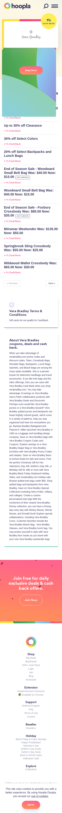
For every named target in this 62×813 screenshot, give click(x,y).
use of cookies (39, 796)
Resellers (31, 728)
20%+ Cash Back (31, 665)
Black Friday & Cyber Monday (31, 739)
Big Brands (31, 661)
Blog (31, 676)
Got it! (31, 804)
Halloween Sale (31, 758)
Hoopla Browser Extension (31, 691)
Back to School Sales (31, 755)
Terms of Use (31, 713)
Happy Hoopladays (31, 742)
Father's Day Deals (31, 752)
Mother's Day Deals (31, 749)
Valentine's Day (31, 745)
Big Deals (31, 658)
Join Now (31, 600)
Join (31, 672)
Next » (52, 283)
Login (31, 668)
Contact (31, 716)
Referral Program (31, 705)
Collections (31, 769)
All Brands (31, 679)
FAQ (31, 709)
